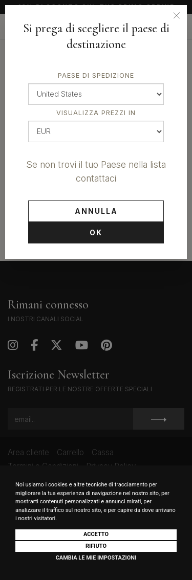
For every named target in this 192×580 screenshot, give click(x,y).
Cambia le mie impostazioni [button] (96, 557)
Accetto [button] (96, 534)
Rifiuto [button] (96, 546)
